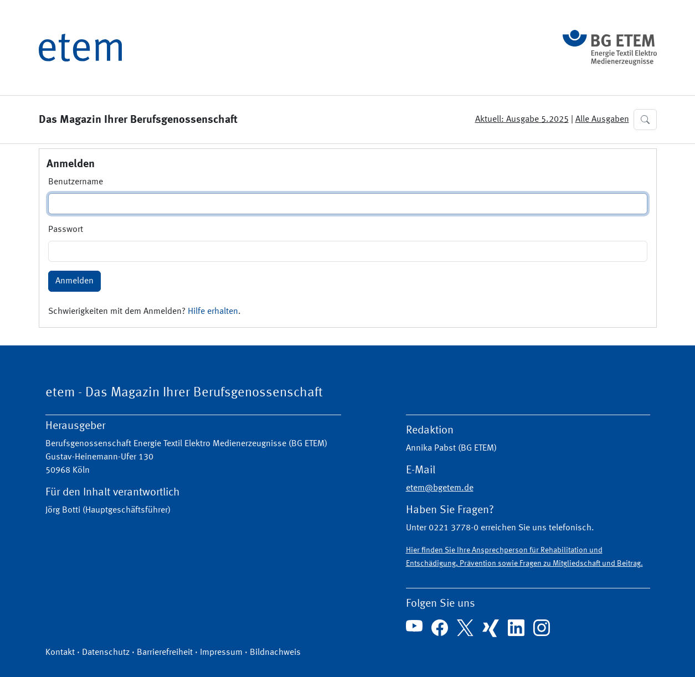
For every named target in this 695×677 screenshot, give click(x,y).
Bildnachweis (275, 652)
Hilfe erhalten (213, 311)
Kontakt (60, 652)
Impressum (221, 652)
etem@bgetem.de (439, 488)
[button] (645, 119)
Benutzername (75, 182)
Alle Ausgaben (602, 119)
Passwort (65, 229)
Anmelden (74, 281)
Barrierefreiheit (165, 652)
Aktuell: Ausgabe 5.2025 (522, 119)
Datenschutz (106, 652)
